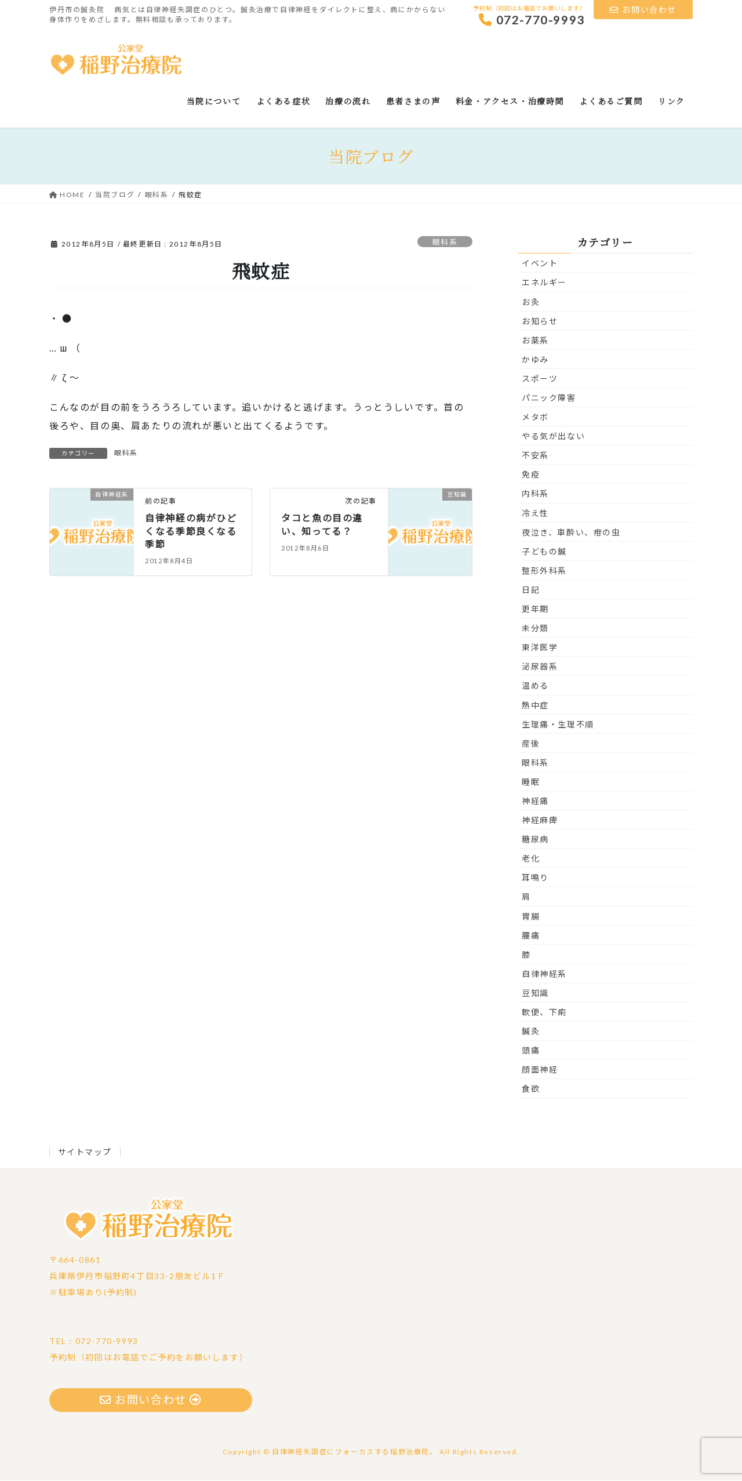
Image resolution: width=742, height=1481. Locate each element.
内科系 (535, 494)
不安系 (535, 456)
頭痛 (531, 1051)
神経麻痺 (540, 820)
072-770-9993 (532, 19)
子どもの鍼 (544, 552)
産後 (531, 744)
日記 (531, 590)
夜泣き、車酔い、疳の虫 (571, 533)
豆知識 (535, 993)
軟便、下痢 (544, 1012)
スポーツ (540, 379)
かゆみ (535, 360)
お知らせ (540, 322)
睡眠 (531, 782)
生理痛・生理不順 (558, 725)
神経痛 (535, 801)
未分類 (535, 628)
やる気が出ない (553, 436)
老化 (531, 859)
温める (535, 686)
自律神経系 (544, 974)
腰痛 (531, 936)
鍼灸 (531, 1032)
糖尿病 (535, 840)
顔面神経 (540, 1070)
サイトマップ (85, 1152)
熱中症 (535, 706)
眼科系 (445, 242)
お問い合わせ (643, 10)
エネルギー (544, 283)
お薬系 (535, 341)
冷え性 (535, 514)
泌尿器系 (540, 667)
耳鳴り (535, 878)
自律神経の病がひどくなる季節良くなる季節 (191, 531)
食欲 (531, 1089)
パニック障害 (549, 398)
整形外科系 (544, 571)
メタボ (535, 417)
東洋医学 (540, 648)
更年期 (535, 609)
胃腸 (531, 917)
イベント (540, 264)
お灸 (531, 302)
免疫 (531, 475)
